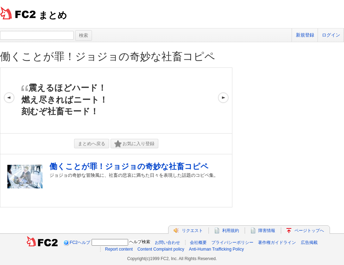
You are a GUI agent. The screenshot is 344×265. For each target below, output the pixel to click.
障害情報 (266, 230)
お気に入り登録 (134, 144)
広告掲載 (309, 242)
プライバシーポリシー (232, 242)
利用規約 (230, 230)
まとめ (53, 15)
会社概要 (198, 242)
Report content (119, 249)
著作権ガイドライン (277, 242)
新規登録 (305, 35)
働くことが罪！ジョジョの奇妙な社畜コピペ (107, 56)
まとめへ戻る (91, 143)
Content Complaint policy (160, 249)
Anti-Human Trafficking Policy (216, 249)
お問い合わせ (167, 242)
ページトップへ (309, 230)
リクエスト (192, 230)
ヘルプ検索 (139, 242)
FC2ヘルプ (80, 242)
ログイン (331, 35)
